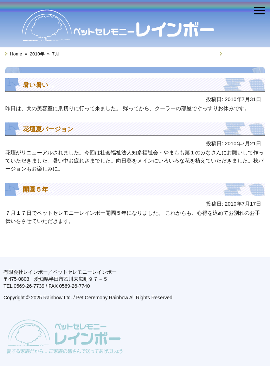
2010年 (37, 53)
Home (16, 53)
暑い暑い (35, 84)
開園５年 (35, 189)
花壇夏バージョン (48, 129)
